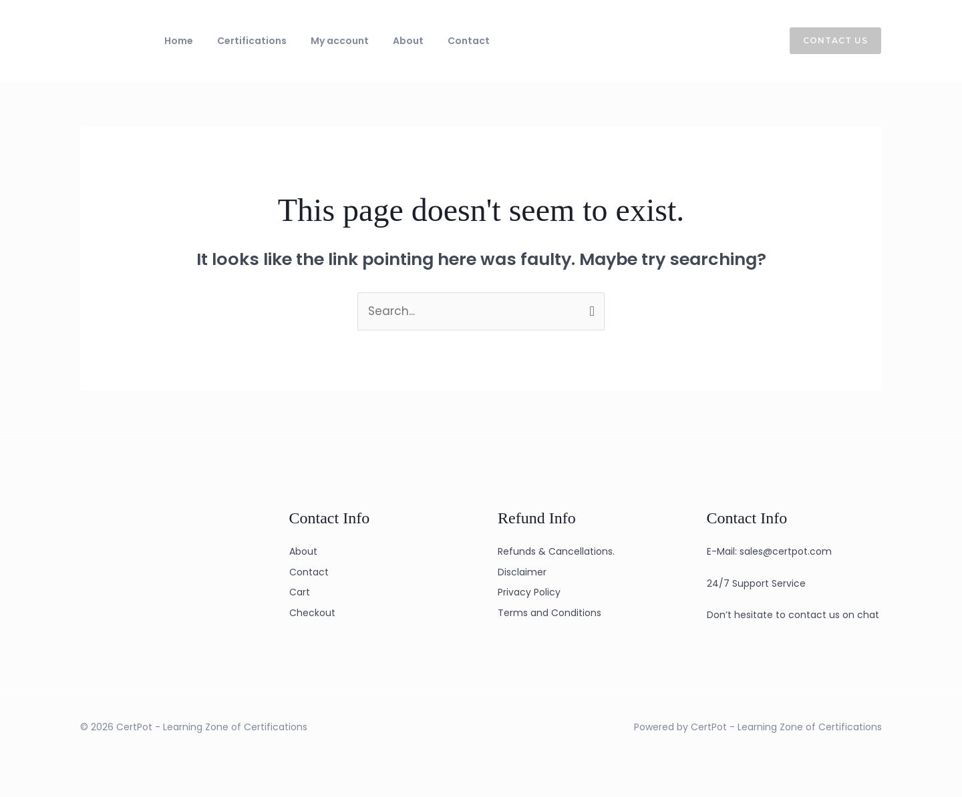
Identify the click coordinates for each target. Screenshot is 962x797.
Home (174, 40)
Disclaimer (522, 572)
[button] (827, 41)
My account (320, 40)
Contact (433, 40)
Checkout (312, 612)
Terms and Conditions (549, 612)
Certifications (240, 40)
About (380, 40)
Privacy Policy (529, 592)
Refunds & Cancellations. (556, 551)
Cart (299, 592)
